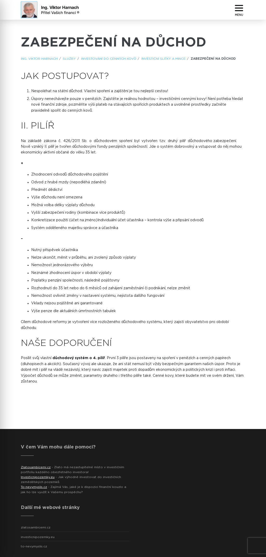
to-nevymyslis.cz (34, 546)
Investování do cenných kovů (108, 58)
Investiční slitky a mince (163, 58)
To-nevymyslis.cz (34, 486)
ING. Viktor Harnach (39, 58)
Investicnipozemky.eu (38, 477)
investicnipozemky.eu (38, 537)
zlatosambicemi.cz (35, 527)
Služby (69, 58)
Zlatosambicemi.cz (36, 467)
